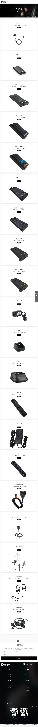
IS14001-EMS (9, 701)
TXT (6, 725)
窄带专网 (9, 674)
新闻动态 (27, 690)
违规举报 (25, 724)
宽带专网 (9, 676)
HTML (4, 725)
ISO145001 (9, 703)
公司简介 (27, 685)
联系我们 (27, 692)
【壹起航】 (33, 724)
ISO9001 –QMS (10, 700)
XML (2, 725)
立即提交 (19, 658)
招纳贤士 (27, 689)
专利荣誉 (27, 687)
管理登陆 (22, 724)
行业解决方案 (27, 674)
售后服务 (9, 687)
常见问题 (9, 685)
